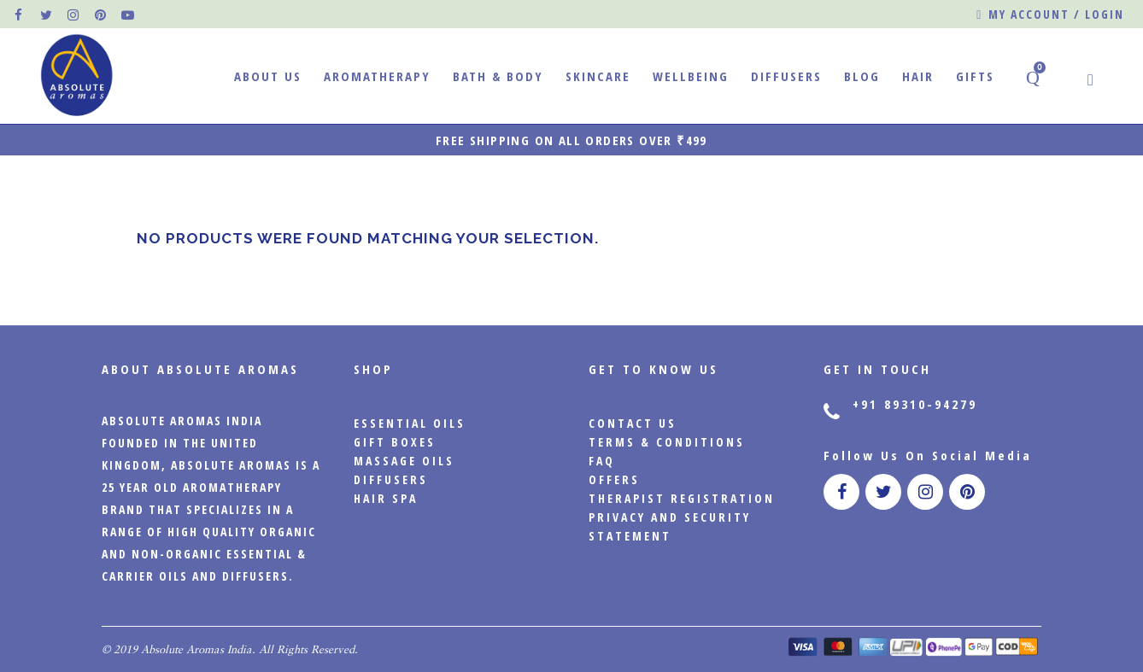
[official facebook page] (19, 14)
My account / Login (1050, 15)
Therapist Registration (682, 498)
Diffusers (391, 479)
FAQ (602, 461)
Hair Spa (386, 498)
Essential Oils (410, 423)
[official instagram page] (74, 14)
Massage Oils (404, 461)
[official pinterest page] (101, 14)
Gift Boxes (395, 442)
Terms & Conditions (667, 442)
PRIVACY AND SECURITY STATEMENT (670, 526)
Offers (614, 479)
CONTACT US (633, 423)
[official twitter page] (47, 14)
